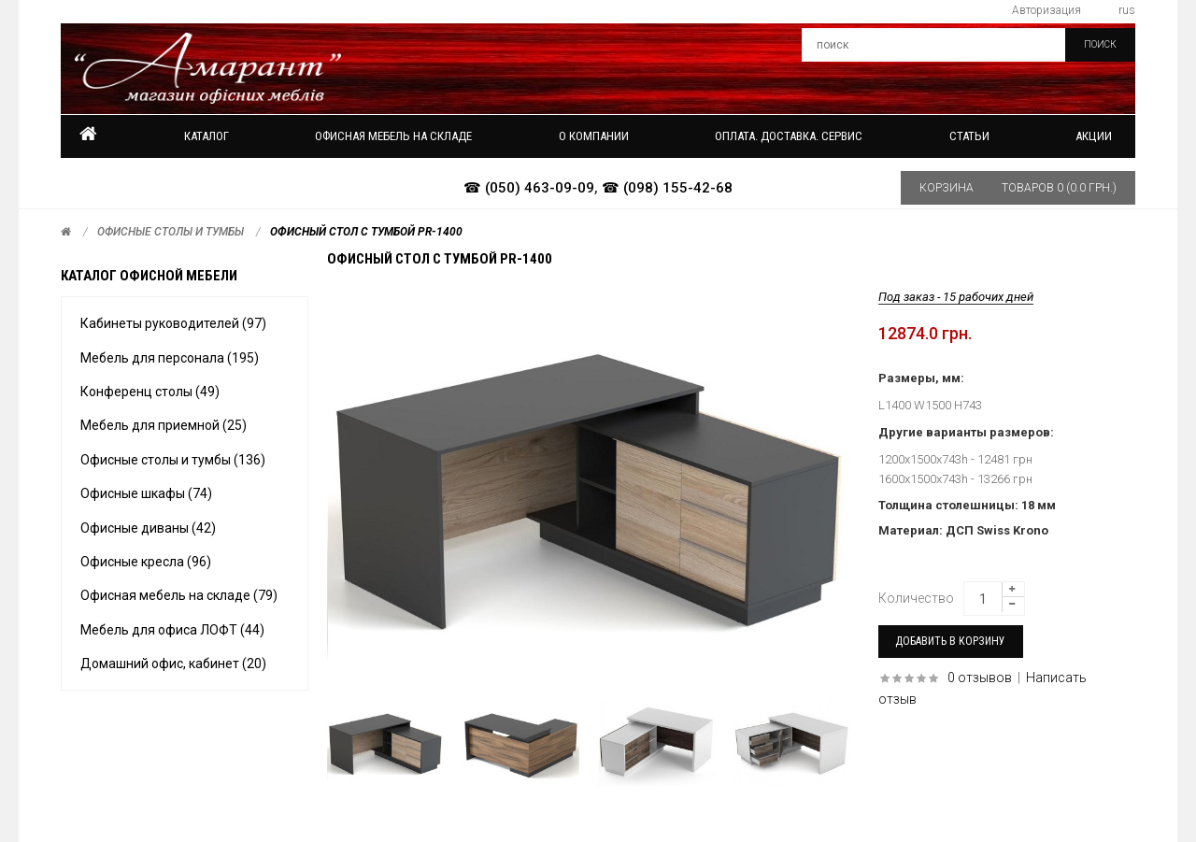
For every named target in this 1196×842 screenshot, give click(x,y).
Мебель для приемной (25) (163, 425)
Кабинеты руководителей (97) (173, 323)
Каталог (206, 136)
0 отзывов (979, 677)
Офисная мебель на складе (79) (179, 595)
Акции (1093, 136)
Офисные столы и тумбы (170, 231)
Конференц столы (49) (150, 391)
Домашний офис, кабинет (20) (173, 663)
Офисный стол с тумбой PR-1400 (366, 231)
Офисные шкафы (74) (146, 493)
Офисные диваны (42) (148, 528)
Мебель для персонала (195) (169, 357)
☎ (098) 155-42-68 (667, 187)
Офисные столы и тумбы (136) (172, 459)
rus (1126, 10)
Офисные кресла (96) (145, 561)
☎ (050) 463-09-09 (528, 187)
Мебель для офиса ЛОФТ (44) (172, 629)
